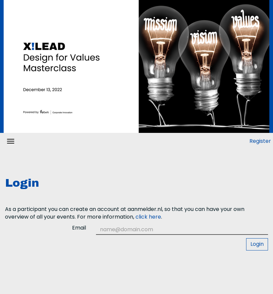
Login (257, 244)
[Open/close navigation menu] (10, 141)
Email (79, 228)
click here (148, 217)
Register (260, 141)
